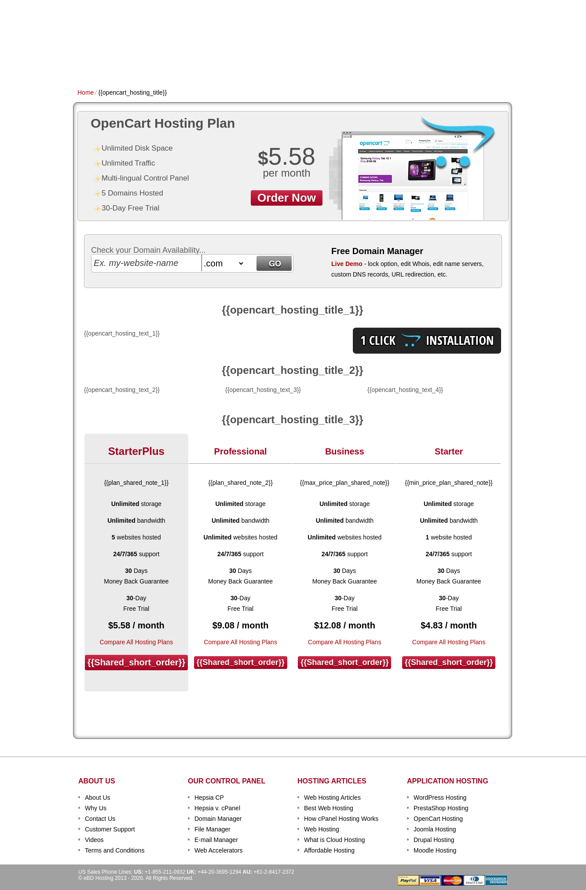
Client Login (249, 6)
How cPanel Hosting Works (341, 818)
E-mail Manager (216, 839)
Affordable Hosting (329, 850)
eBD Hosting (120, 22)
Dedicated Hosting (288, 64)
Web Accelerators (218, 850)
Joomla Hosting (435, 829)
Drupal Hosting (434, 839)
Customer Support (110, 829)
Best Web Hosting (328, 808)
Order (389, 64)
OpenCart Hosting (438, 818)
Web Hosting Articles (332, 797)
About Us (97, 797)
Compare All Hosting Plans (136, 642)
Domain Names (178, 64)
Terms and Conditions (114, 850)
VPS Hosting (229, 64)
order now (286, 197)
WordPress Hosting (440, 797)
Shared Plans (125, 64)
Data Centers (348, 64)
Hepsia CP (209, 797)
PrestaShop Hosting (441, 808)
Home (86, 64)
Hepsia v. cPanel (217, 808)
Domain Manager (218, 818)
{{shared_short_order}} (136, 662)
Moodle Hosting (435, 850)
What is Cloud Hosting (334, 839)
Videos (94, 839)
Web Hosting (321, 829)
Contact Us (100, 818)
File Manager (212, 829)
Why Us (95, 808)
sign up (464, 34)
